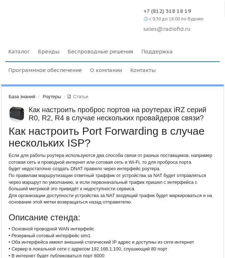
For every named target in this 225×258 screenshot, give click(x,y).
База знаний (22, 96)
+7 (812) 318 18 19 (167, 11)
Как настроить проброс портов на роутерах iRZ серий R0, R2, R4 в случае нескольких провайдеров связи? (117, 114)
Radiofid (67, 18)
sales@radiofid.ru (167, 28)
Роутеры (52, 96)
